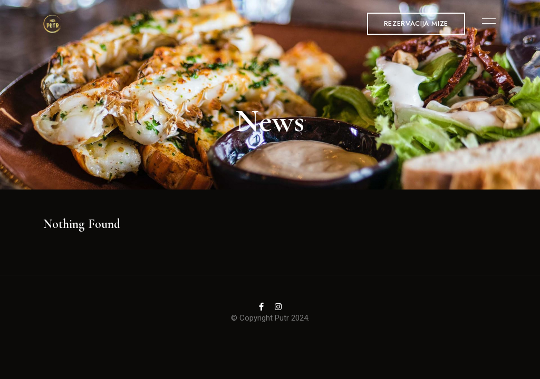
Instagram (278, 307)
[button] (416, 24)
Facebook (261, 307)
